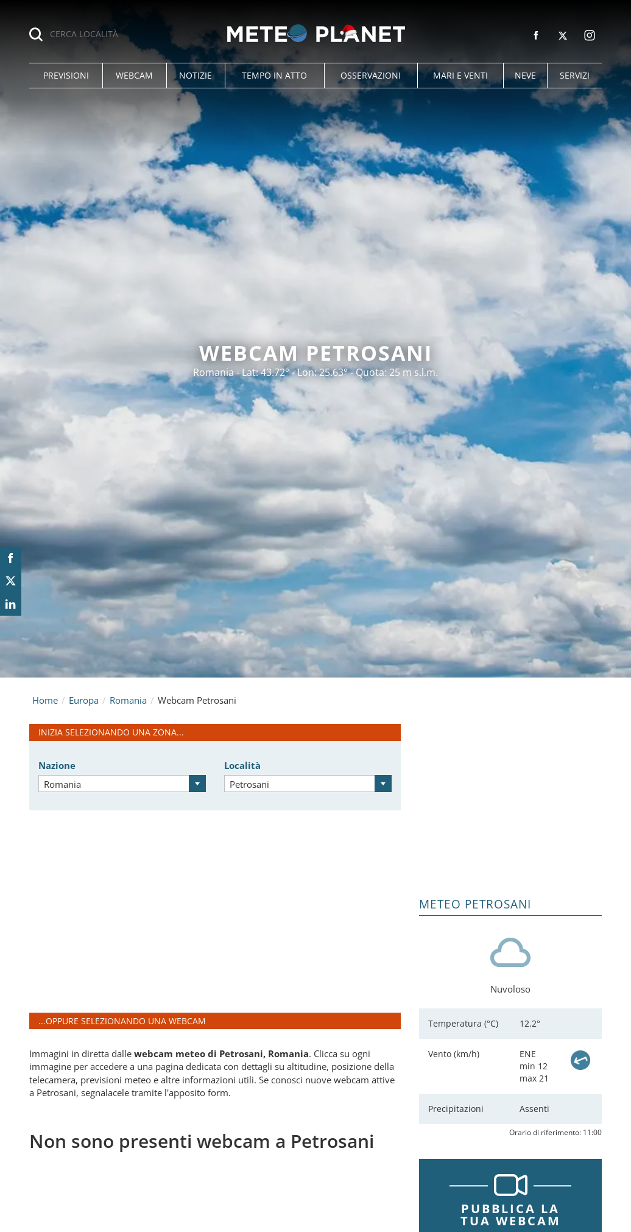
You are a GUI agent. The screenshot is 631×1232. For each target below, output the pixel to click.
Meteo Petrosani (475, 904)
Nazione (57, 765)
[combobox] (122, 783)
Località (242, 765)
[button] (65, 75)
